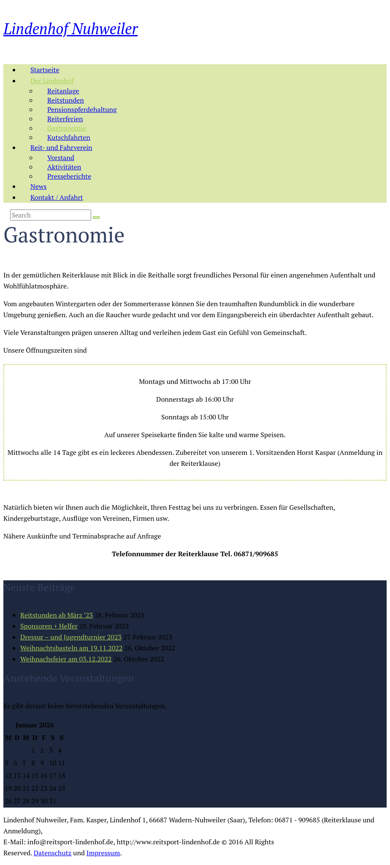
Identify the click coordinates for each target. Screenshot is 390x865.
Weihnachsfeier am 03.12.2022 (66, 659)
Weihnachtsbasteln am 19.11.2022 (71, 648)
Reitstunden (65, 100)
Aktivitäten (64, 166)
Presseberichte (69, 176)
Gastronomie (66, 128)
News (38, 186)
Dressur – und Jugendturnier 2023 (71, 637)
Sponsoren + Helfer (49, 626)
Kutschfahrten (68, 137)
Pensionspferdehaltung (81, 109)
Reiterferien (65, 118)
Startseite (44, 69)
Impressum (103, 852)
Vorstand (60, 157)
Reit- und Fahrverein (61, 147)
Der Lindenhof (52, 80)
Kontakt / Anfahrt (56, 197)
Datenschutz (53, 852)
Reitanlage (63, 90)
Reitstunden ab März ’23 (56, 615)
